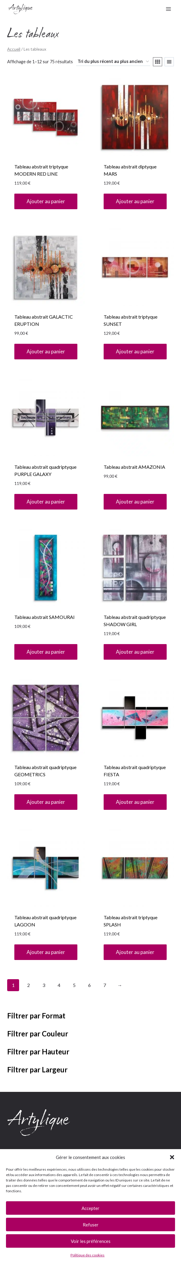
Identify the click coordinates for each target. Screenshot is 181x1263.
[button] (172, 1157)
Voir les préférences (91, 1241)
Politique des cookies (87, 1255)
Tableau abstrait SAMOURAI (44, 617)
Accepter (90, 1208)
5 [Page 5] (74, 985)
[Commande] (113, 61)
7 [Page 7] (104, 985)
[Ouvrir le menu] (168, 8)
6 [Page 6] (89, 985)
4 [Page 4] (59, 985)
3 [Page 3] (43, 985)
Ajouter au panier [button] (46, 201)
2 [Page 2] (28, 985)
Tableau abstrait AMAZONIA (134, 467)
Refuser (91, 1224)
